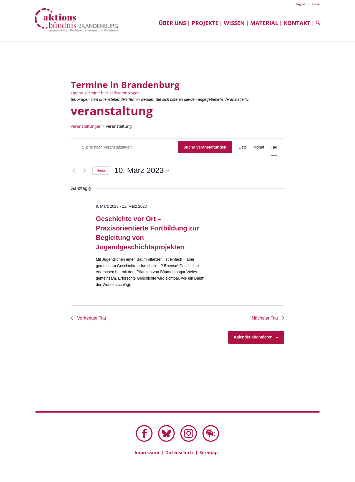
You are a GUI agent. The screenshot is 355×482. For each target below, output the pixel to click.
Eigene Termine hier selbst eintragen (105, 93)
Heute (101, 170)
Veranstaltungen (86, 126)
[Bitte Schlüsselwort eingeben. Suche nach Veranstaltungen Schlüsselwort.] (124, 147)
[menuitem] (301, 4)
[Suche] (316, 23)
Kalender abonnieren (253, 337)
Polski (315, 4)
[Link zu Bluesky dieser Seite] (166, 433)
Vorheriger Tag (88, 318)
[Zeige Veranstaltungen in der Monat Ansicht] (258, 147)
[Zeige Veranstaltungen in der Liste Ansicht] (243, 147)
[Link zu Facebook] (144, 433)
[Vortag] (74, 170)
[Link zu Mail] (211, 433)
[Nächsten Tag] (85, 170)
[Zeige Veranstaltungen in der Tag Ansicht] (274, 147)
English (300, 4)
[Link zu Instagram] (188, 433)
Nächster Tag (268, 318)
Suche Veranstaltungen (204, 147)
